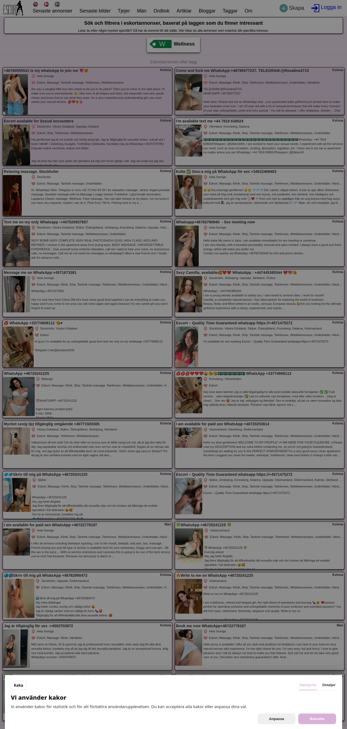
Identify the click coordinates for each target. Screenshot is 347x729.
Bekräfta (317, 719)
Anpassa (276, 719)
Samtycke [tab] (308, 685)
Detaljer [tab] (329, 685)
